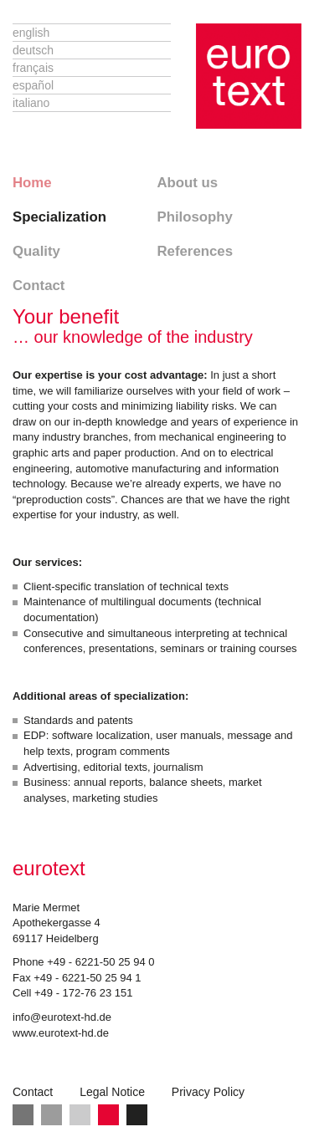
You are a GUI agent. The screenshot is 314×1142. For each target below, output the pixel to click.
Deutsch (33, 50)
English (31, 32)
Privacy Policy (208, 1092)
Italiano (31, 103)
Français (33, 67)
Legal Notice (114, 1092)
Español (33, 85)
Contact (34, 1092)
